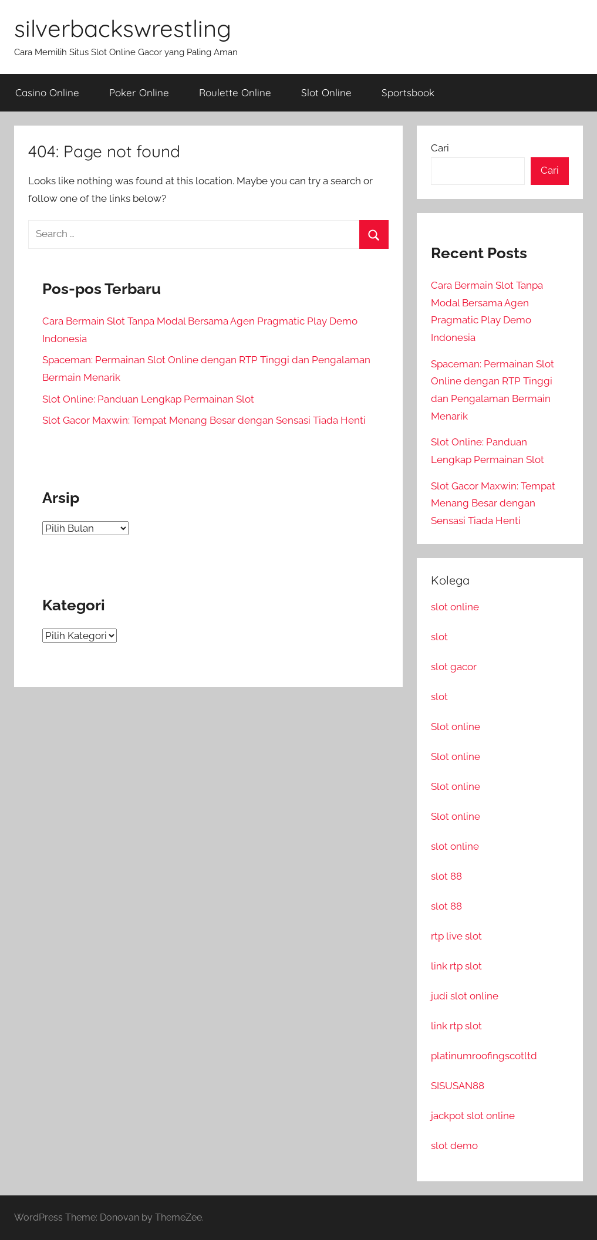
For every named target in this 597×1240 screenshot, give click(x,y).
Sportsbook (408, 92)
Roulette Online (235, 92)
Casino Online (47, 92)
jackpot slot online (473, 1115)
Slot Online (326, 92)
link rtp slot (456, 966)
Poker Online (139, 92)
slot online (455, 607)
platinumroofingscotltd (484, 1056)
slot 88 (446, 876)
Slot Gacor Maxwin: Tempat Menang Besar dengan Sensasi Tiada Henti (204, 420)
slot (439, 637)
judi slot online (464, 996)
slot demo (454, 1145)
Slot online (455, 726)
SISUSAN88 (457, 1086)
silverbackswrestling (122, 28)
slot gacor (454, 667)
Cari (440, 148)
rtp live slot (456, 936)
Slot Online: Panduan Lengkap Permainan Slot (148, 399)
